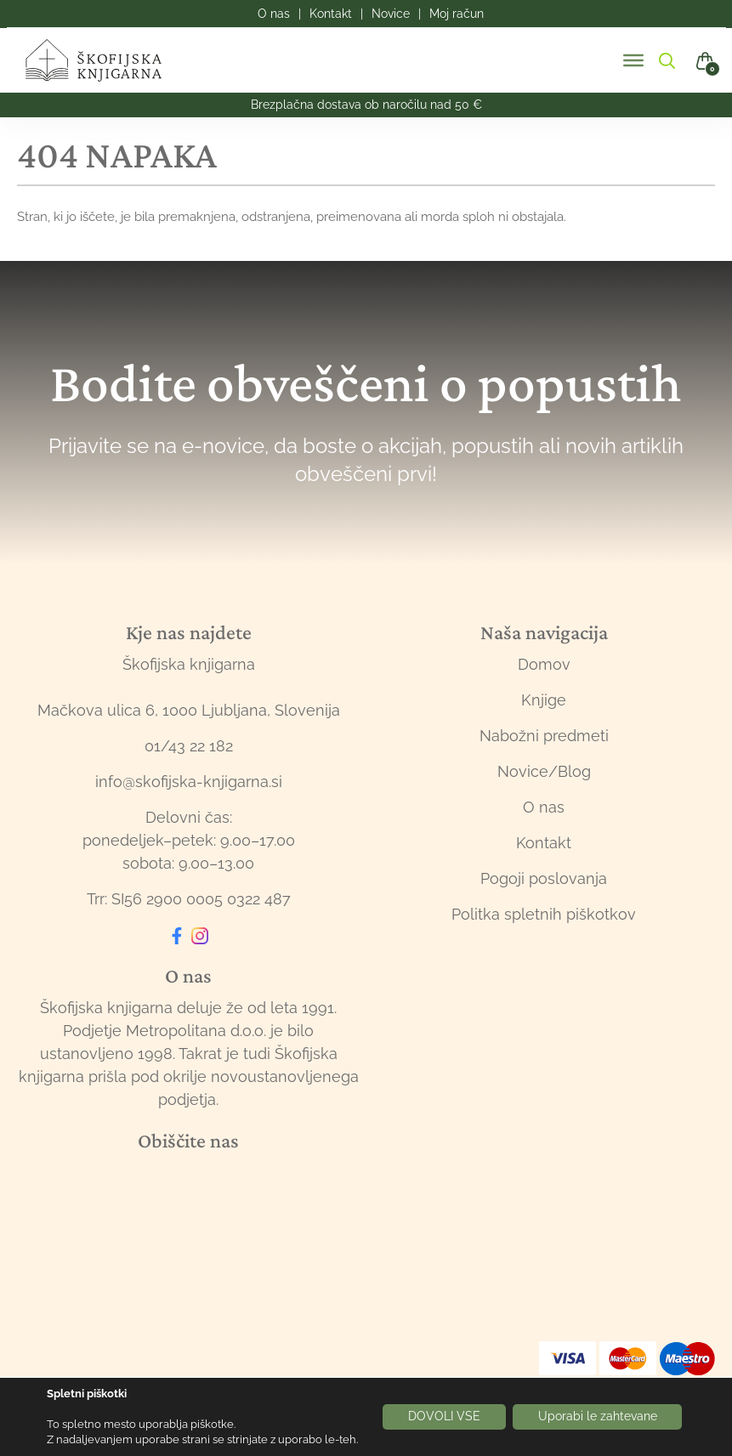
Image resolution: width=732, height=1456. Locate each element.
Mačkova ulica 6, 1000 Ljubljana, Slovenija (188, 710)
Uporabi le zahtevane (597, 1417)
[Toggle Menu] (633, 60)
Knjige (543, 700)
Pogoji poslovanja (543, 878)
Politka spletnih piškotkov (543, 914)
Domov (544, 664)
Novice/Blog (544, 771)
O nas (544, 807)
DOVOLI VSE (444, 1417)
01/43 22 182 (189, 746)
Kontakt (543, 843)
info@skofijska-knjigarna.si (188, 781)
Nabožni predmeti (544, 736)
